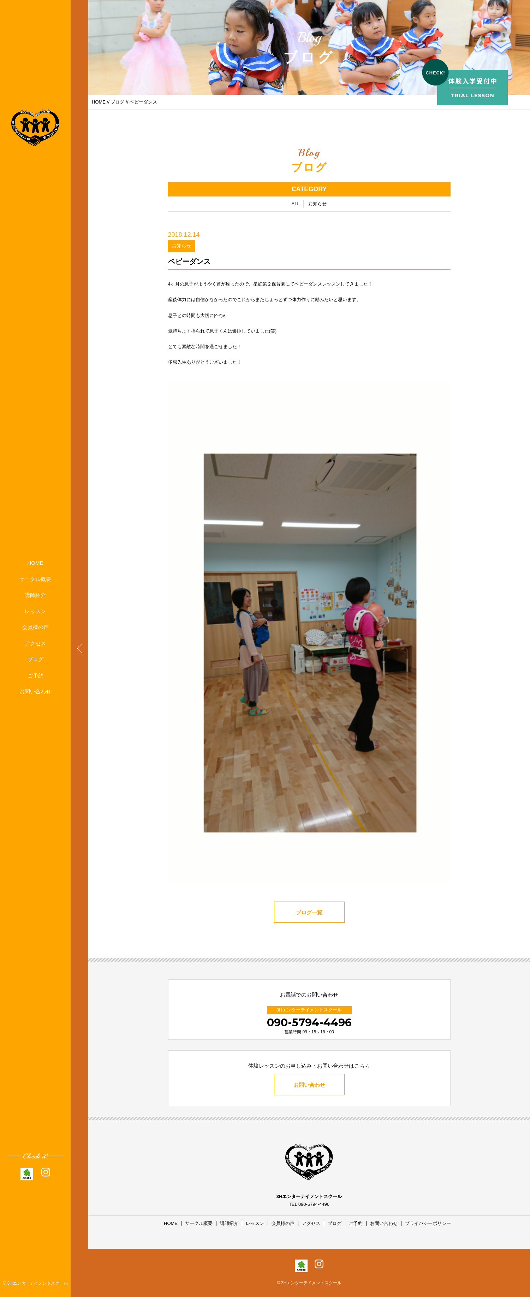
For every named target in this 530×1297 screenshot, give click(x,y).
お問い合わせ (35, 691)
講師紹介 (35, 595)
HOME (35, 563)
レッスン (35, 611)
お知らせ (317, 203)
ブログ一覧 (309, 912)
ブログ (35, 659)
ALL (296, 203)
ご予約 (35, 676)
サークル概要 (35, 579)
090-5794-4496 (309, 1022)
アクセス (35, 643)
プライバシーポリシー (428, 1223)
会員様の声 (35, 627)
